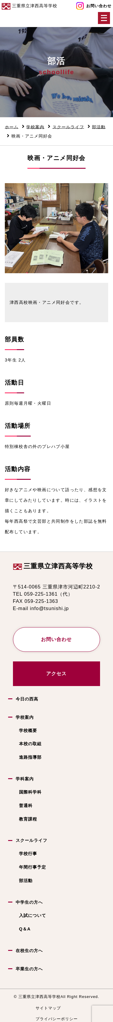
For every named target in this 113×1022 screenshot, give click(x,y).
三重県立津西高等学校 (58, 566)
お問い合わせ (98, 6)
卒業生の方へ (29, 968)
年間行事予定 (32, 867)
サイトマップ (48, 1008)
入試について (32, 915)
